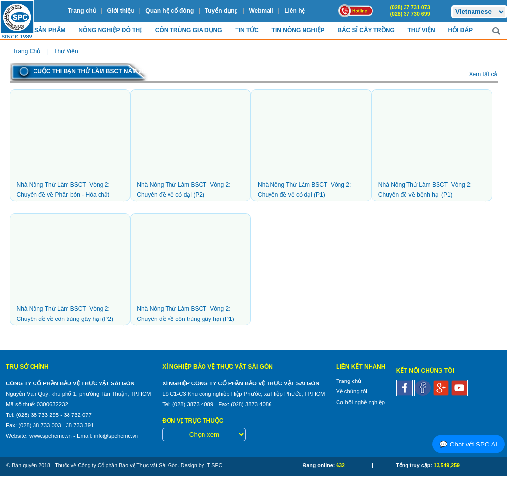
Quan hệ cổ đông (169, 10)
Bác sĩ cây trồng (366, 30)
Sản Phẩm (50, 30)
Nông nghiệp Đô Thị (110, 30)
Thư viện (421, 30)
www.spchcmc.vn (50, 436)
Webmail (261, 10)
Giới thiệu (120, 10)
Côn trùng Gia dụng (188, 30)
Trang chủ (82, 10)
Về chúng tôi (351, 391)
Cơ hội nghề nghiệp (360, 402)
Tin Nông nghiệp (298, 30)
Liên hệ (294, 10)
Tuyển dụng (221, 10)
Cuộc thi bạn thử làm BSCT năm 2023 (93, 71)
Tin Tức (247, 30)
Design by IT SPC (202, 465)
